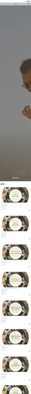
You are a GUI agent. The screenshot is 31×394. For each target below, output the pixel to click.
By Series (6, 184)
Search (25, 1)
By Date (2, 184)
